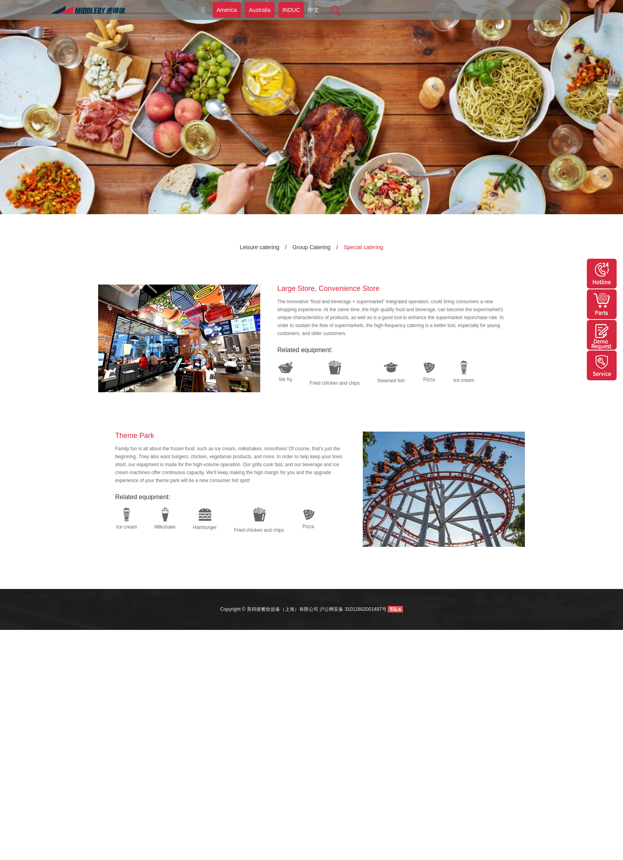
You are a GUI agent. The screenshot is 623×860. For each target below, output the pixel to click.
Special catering (363, 247)
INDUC (291, 10)
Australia (259, 10)
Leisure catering (259, 247)
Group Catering (311, 247)
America (227, 10)
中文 (313, 10)
